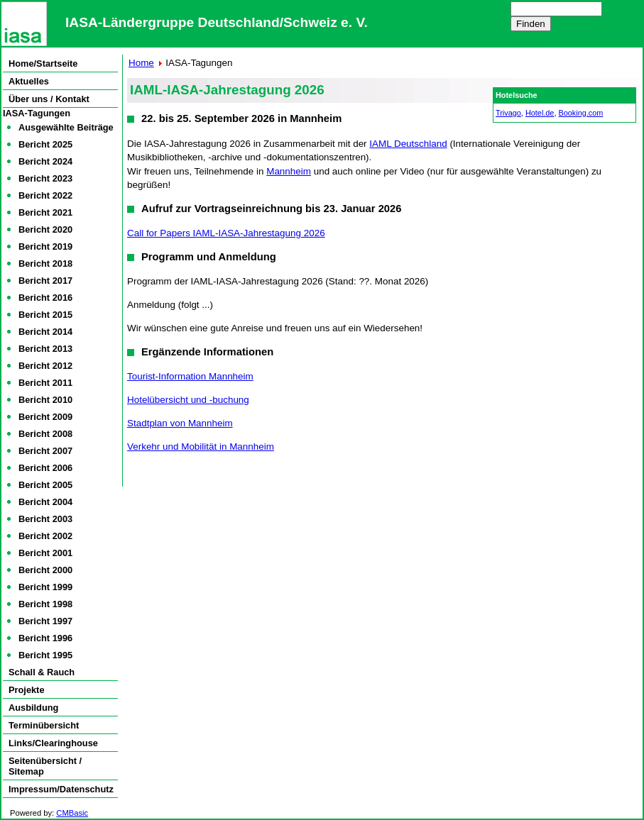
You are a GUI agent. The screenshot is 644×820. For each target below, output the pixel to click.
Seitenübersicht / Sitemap (45, 766)
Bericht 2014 (45, 331)
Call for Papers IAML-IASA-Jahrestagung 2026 (226, 233)
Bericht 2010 (45, 399)
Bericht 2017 (45, 280)
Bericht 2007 (45, 450)
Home (141, 62)
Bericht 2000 (45, 570)
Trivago (508, 113)
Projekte (27, 690)
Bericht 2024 (45, 161)
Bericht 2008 (45, 433)
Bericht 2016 (45, 297)
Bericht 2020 (45, 229)
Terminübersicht (44, 725)
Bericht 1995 (45, 655)
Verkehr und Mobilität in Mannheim (200, 446)
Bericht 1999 (45, 587)
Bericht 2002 (45, 536)
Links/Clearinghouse (53, 743)
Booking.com (580, 113)
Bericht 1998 (45, 604)
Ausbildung (33, 707)
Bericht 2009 (45, 416)
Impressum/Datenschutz (61, 789)
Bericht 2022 (45, 195)
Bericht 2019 (45, 246)
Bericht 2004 (45, 502)
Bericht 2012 (45, 365)
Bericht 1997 (45, 621)
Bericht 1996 (45, 638)
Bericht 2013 (45, 348)
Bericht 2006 (45, 467)
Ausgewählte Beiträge (66, 127)
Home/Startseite (43, 63)
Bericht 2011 (45, 382)
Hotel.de (540, 113)
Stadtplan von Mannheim (180, 423)
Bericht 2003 (45, 519)
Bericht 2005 (45, 485)
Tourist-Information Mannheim (190, 376)
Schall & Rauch (42, 672)
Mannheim (288, 171)
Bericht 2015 (45, 314)
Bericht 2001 (45, 553)
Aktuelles (29, 81)
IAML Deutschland (408, 143)
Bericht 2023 (45, 178)
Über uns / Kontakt (49, 99)
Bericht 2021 (45, 212)
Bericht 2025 (45, 144)
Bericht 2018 (45, 263)
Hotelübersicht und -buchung (188, 399)
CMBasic (72, 813)
